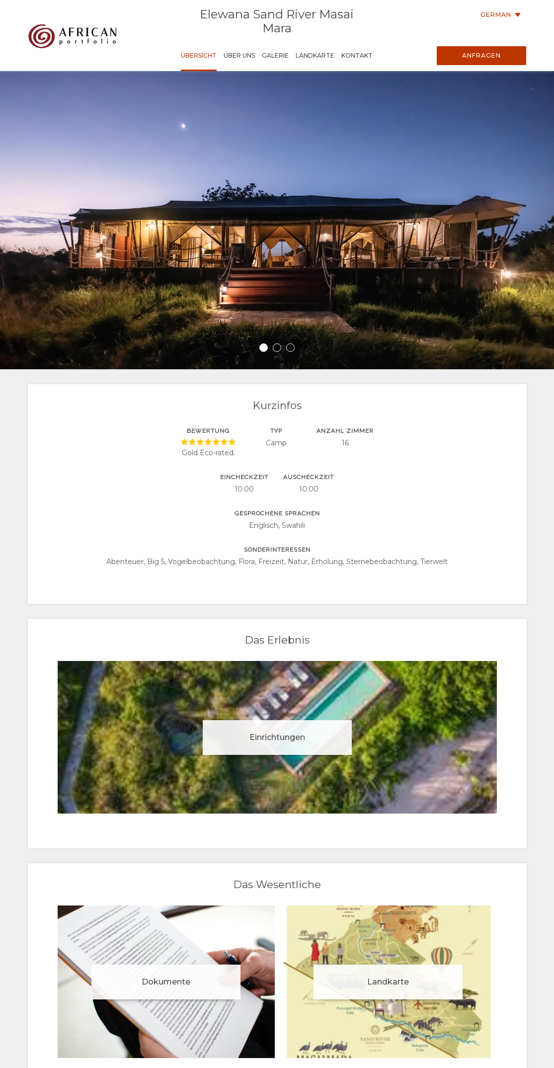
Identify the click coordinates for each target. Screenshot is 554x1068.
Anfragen (481, 55)
